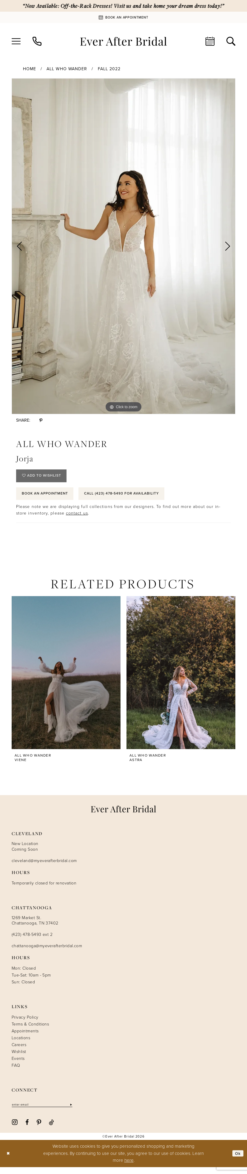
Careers (19, 1051)
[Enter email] (47, 1111)
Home (29, 69)
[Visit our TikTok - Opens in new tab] (51, 1128)
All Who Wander (67, 69)
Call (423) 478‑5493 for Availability (140, 498)
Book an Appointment (50, 498)
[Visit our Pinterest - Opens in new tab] (38, 1128)
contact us (77, 519)
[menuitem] (16, 41)
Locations (21, 1044)
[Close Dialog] (9, 1160)
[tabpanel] (123, 246)
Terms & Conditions (30, 1030)
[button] (16, 41)
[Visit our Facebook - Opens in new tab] (27, 1128)
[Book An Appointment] (123, 17)
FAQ (16, 1072)
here (129, 1167)
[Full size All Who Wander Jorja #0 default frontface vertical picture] (123, 246)
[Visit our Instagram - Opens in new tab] (15, 1128)
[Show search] (230, 41)
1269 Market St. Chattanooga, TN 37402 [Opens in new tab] (35, 927)
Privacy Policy (25, 1023)
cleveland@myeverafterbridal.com (44, 867)
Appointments (25, 1037)
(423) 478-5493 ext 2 (32, 941)
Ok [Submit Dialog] (237, 1160)
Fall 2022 (109, 69)
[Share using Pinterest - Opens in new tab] (41, 420)
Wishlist (19, 1058)
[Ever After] (123, 41)
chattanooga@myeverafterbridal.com (47, 952)
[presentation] (66, 678)
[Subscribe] (81, 1111)
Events (18, 1065)
